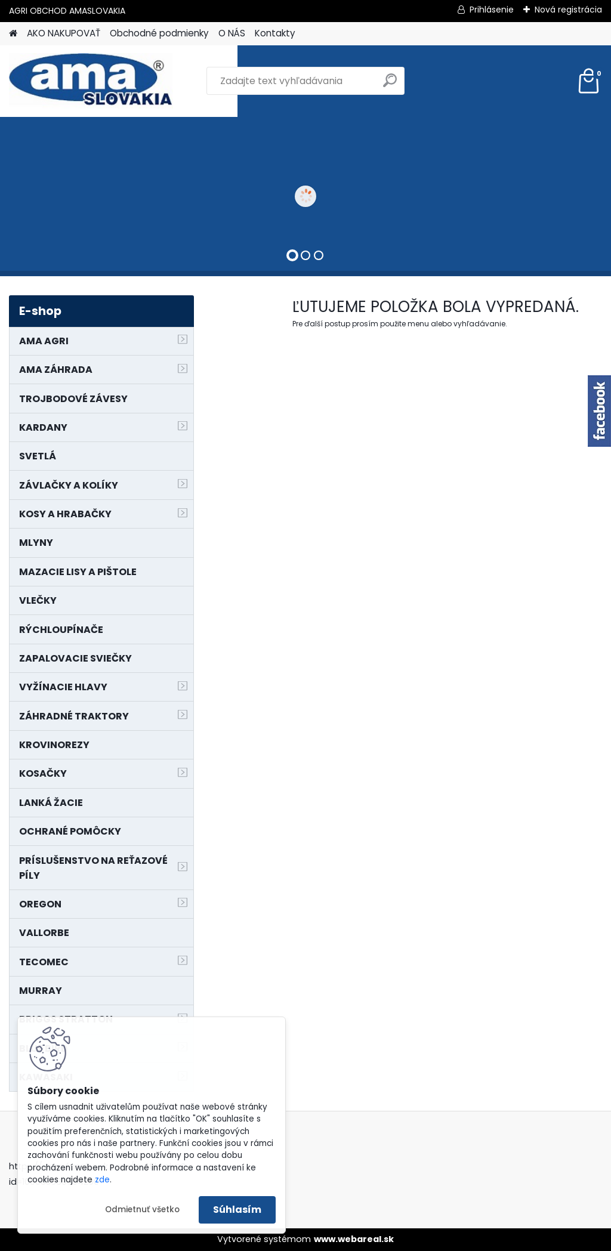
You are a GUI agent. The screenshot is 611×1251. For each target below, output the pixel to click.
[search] (390, 85)
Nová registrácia (568, 10)
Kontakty (275, 33)
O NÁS (231, 33)
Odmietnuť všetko (142, 1209)
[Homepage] (13, 33)
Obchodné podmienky (159, 33)
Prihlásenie (492, 10)
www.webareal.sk (354, 1239)
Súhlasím (237, 1209)
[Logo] (91, 81)
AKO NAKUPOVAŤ (63, 33)
